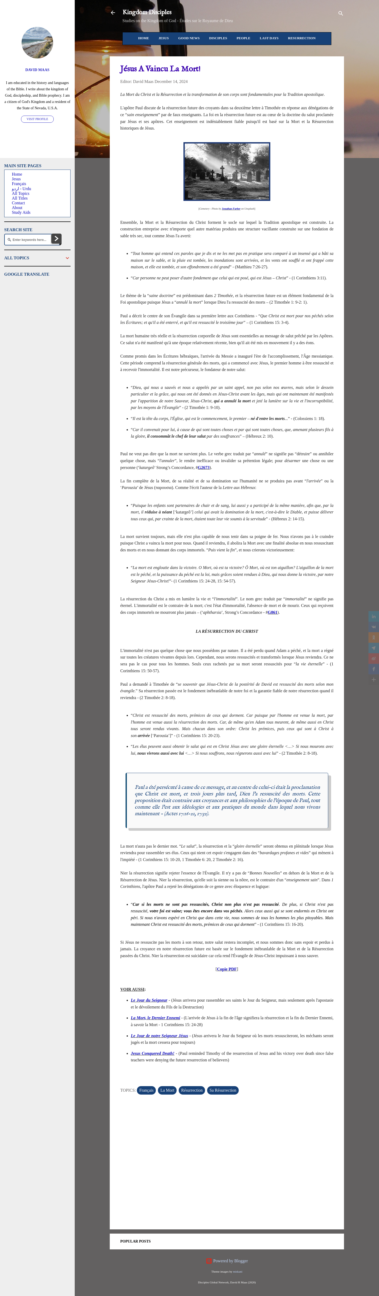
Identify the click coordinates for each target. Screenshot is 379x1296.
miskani (237, 1271)
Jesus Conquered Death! (152, 1053)
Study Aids (21, 212)
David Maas (37, 70)
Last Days (269, 38)
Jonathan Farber (231, 208)
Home (143, 38)
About (17, 207)
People (243, 38)
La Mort (167, 1090)
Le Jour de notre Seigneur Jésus (159, 1035)
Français (146, 1090)
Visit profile (37, 119)
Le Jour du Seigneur (149, 1000)
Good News (189, 38)
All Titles (20, 198)
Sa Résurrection (223, 1090)
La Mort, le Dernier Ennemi (155, 1018)
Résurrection (192, 1090)
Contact (18, 203)
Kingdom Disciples (146, 12)
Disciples (218, 38)
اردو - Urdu (21, 188)
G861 (272, 612)
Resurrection (302, 38)
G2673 (204, 467)
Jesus (163, 38)
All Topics (20, 193)
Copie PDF (227, 969)
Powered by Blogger (227, 1261)
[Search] (341, 14)
